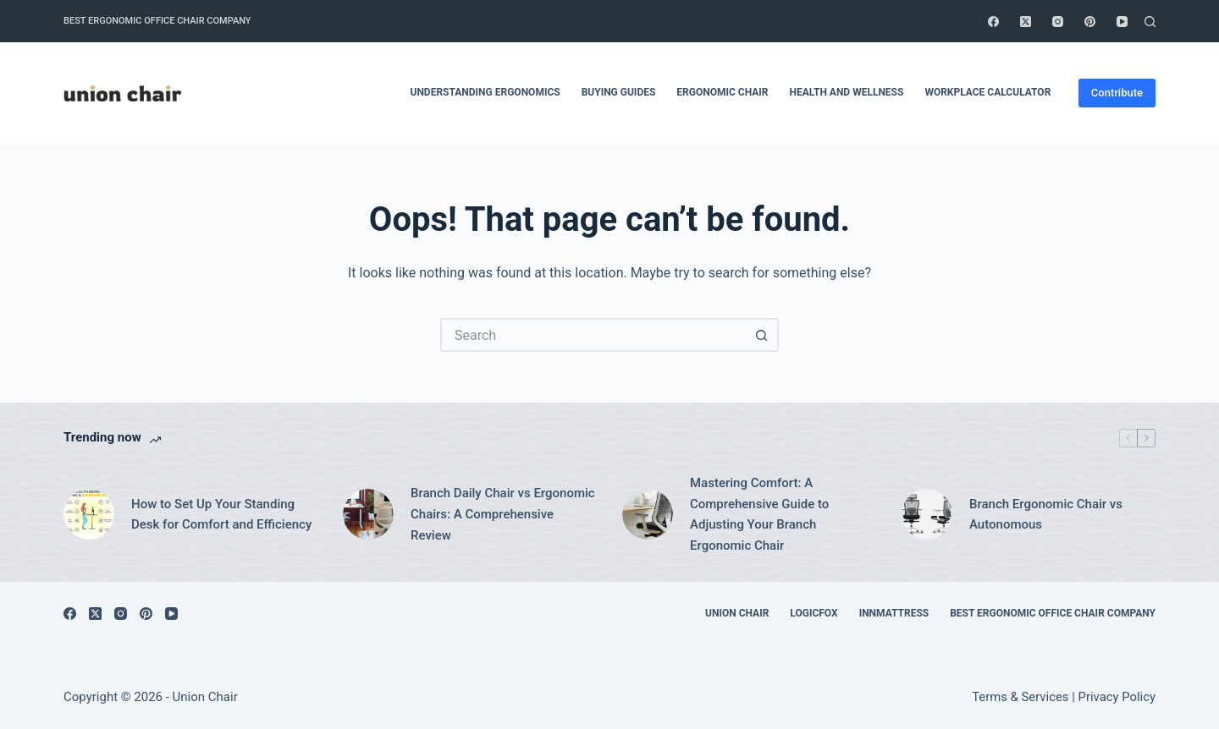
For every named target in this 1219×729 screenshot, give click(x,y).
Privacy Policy (1117, 696)
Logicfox (813, 613)
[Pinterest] (1089, 21)
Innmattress (894, 613)
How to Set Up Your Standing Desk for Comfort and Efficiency (221, 514)
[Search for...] (592, 335)
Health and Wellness (847, 92)
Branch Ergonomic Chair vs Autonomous (1045, 514)
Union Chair (737, 613)
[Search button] (762, 335)
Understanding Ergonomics (485, 92)
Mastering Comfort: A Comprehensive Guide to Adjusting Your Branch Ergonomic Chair (759, 514)
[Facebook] (993, 21)
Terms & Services (1020, 696)
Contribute (1117, 92)
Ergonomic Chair (722, 92)
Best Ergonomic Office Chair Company (157, 20)
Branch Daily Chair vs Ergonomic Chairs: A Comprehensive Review (503, 514)
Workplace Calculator (987, 92)
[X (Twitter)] (1025, 21)
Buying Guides (619, 92)
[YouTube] (1122, 21)
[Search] (1150, 21)
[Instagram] (1057, 21)
